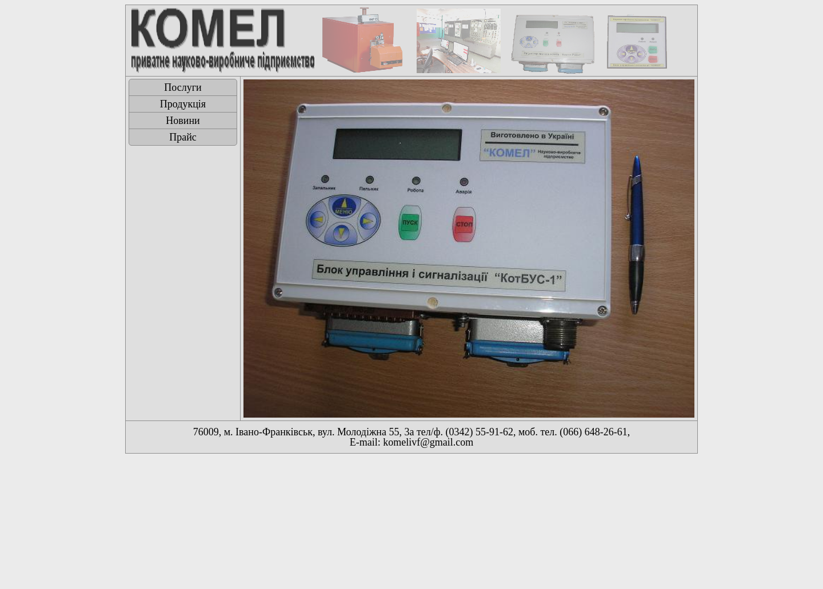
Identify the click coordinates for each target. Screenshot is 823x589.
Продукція (183, 104)
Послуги (182, 87)
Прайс (183, 137)
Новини (182, 120)
